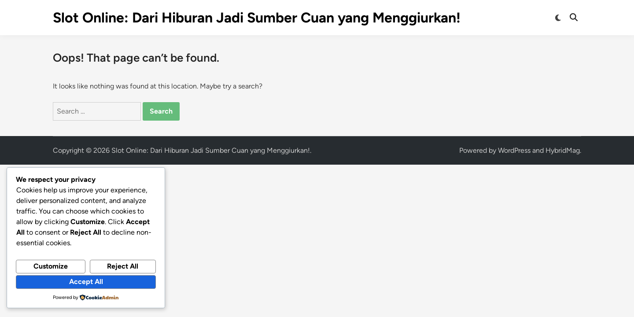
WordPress (514, 150)
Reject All (122, 266)
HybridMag (563, 150)
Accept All (86, 281)
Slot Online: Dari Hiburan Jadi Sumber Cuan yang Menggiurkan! (257, 17)
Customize (50, 266)
